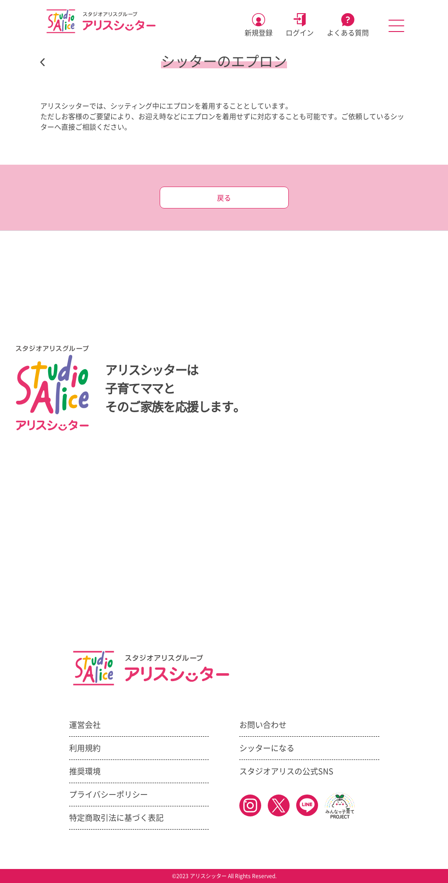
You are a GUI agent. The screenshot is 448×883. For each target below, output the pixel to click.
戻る (224, 197)
